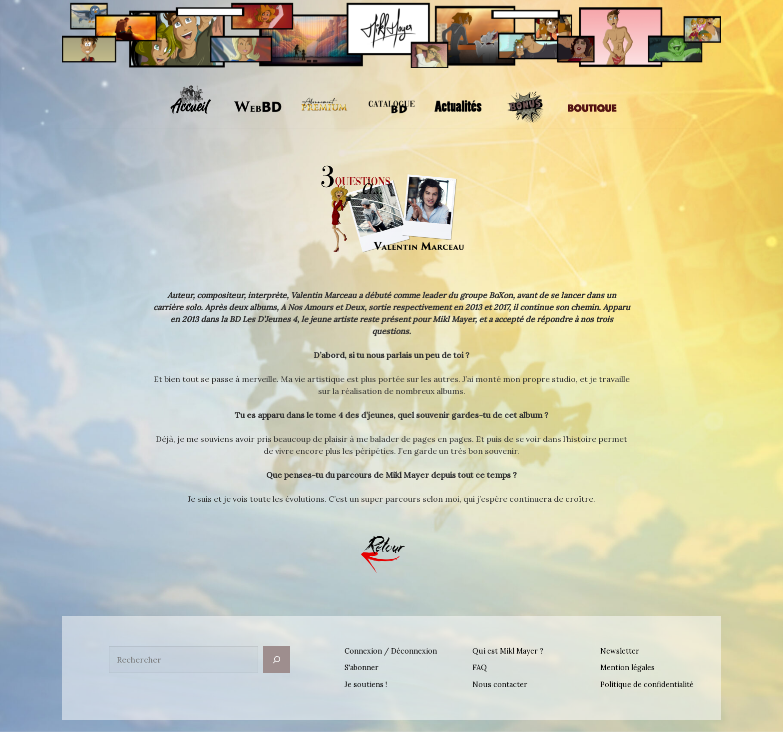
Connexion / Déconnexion (391, 651)
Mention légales (627, 667)
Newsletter (619, 651)
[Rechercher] (276, 659)
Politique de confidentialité (647, 684)
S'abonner (362, 667)
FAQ (479, 667)
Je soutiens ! (366, 684)
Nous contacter (499, 684)
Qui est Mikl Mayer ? (507, 651)
